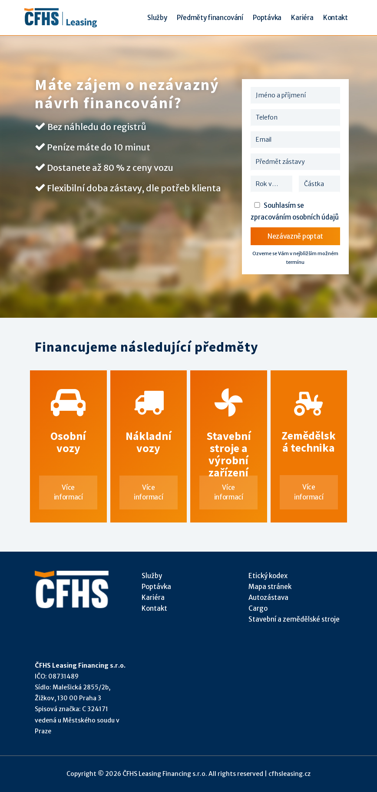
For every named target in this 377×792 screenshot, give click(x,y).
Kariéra (153, 597)
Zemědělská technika (309, 432)
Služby (152, 576)
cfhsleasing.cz (289, 774)
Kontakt (154, 608)
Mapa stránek (269, 586)
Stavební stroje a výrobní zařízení (228, 432)
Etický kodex (268, 576)
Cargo (258, 608)
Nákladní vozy (148, 432)
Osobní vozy (68, 432)
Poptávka (156, 586)
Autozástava (268, 597)
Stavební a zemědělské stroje (294, 619)
